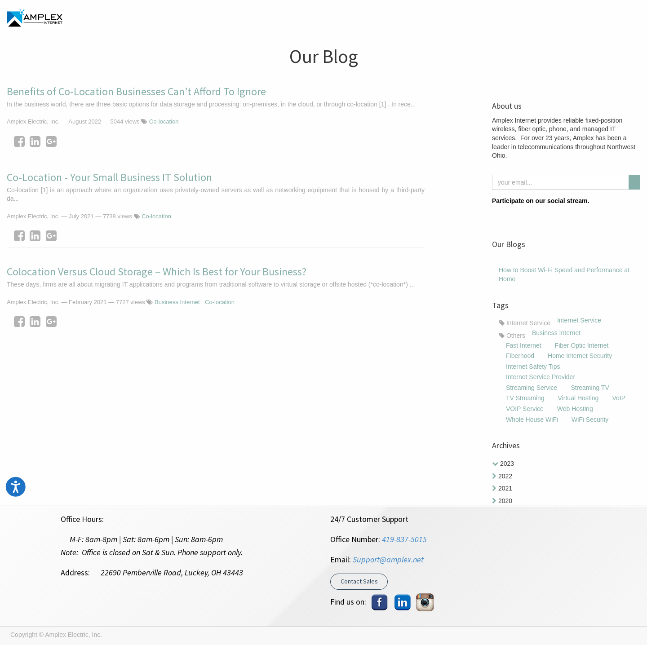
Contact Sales (359, 581)
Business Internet (177, 302)
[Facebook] (19, 141)
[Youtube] (541, 215)
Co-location (164, 121)
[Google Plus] (51, 141)
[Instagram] (513, 215)
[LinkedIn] (35, 141)
